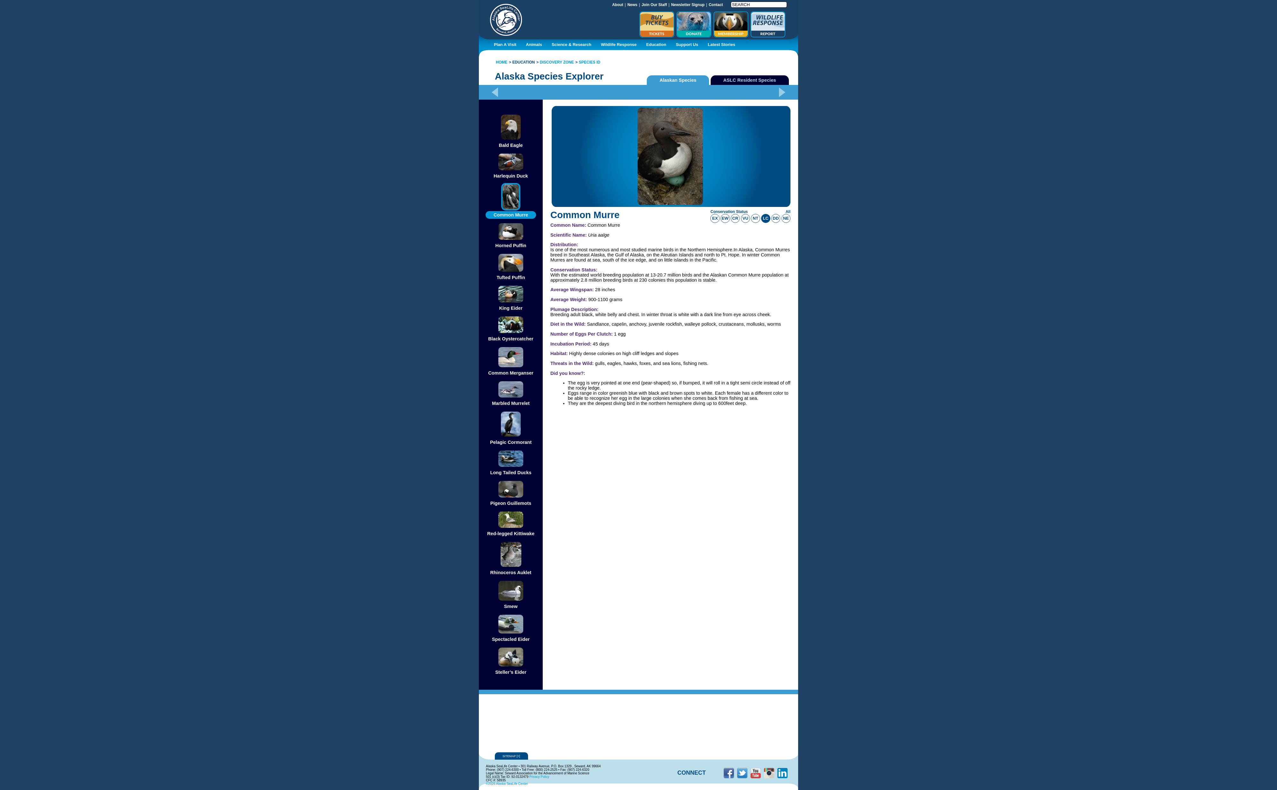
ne (786, 218)
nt (756, 218)
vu (745, 218)
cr (735, 218)
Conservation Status (729, 211)
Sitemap (511, 756)
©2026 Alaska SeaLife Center (507, 784)
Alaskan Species (678, 80)
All (788, 211)
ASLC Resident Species (749, 80)
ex (715, 218)
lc (766, 218)
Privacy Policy (539, 777)
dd (776, 218)
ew (725, 218)
